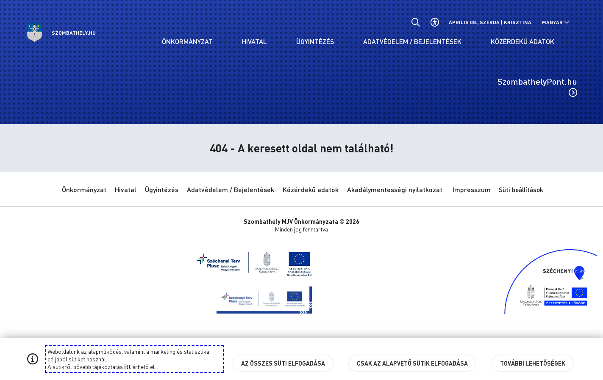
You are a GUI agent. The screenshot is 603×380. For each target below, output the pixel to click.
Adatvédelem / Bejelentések (230, 189)
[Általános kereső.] (415, 22)
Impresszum (472, 189)
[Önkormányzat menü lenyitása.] (225, 42)
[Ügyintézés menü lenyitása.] (346, 42)
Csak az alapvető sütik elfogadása (412, 363)
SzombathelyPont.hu (537, 86)
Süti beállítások (521, 189)
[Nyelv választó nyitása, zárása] (556, 22)
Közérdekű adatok (311, 189)
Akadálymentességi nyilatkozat (394, 189)
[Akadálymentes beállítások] (435, 22)
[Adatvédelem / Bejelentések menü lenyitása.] (473, 42)
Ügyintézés (161, 189)
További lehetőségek (532, 363)
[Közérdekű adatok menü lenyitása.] (566, 42)
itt (127, 366)
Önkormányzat (84, 189)
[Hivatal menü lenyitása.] (279, 42)
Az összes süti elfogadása (283, 363)
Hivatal (125, 189)
